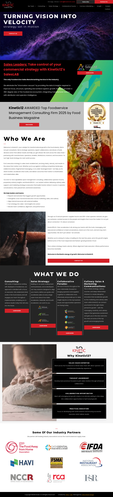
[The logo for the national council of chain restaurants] (21, 478)
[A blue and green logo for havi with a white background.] (21, 462)
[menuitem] (31, 6)
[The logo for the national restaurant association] (91, 462)
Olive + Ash (69, 495)
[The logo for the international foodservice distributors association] (91, 447)
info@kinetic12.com (67, 2)
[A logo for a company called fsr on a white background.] (91, 478)
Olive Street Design (88, 495)
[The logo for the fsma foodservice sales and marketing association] (56, 462)
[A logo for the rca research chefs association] (56, 478)
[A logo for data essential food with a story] (56, 447)
